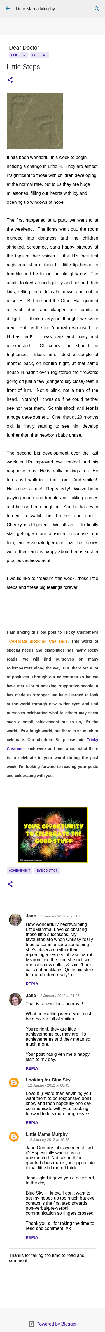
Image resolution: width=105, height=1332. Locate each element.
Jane (31, 916)
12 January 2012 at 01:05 (58, 996)
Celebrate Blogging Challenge (38, 641)
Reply (32, 984)
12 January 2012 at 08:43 (48, 1085)
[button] (10, 80)
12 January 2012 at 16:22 (48, 1139)
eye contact (47, 870)
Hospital (39, 55)
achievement (19, 870)
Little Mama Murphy (35, 8)
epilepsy (18, 55)
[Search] (97, 9)
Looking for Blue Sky (48, 1080)
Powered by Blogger (52, 1324)
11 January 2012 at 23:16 (58, 916)
